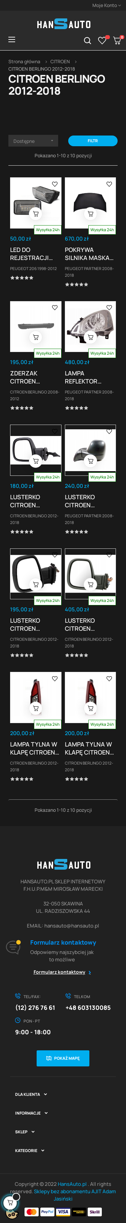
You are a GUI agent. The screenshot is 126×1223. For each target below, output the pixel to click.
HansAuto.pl (73, 1184)
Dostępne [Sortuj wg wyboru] (35, 141)
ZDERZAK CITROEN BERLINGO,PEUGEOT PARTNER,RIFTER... (35, 377)
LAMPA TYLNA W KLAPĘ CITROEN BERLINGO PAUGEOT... (33, 748)
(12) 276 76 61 (35, 1007)
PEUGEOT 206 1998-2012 (33, 268)
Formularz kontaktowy (59, 972)
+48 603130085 (88, 1007)
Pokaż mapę (67, 1058)
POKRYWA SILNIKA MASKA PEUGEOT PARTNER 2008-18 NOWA (88, 254)
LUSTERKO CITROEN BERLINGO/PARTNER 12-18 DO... (35, 624)
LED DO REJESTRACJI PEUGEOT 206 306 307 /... (29, 254)
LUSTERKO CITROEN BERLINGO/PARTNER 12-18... (90, 501)
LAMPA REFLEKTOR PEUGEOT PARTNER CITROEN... (81, 377)
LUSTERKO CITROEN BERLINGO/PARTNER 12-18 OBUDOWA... (35, 501)
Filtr (93, 141)
